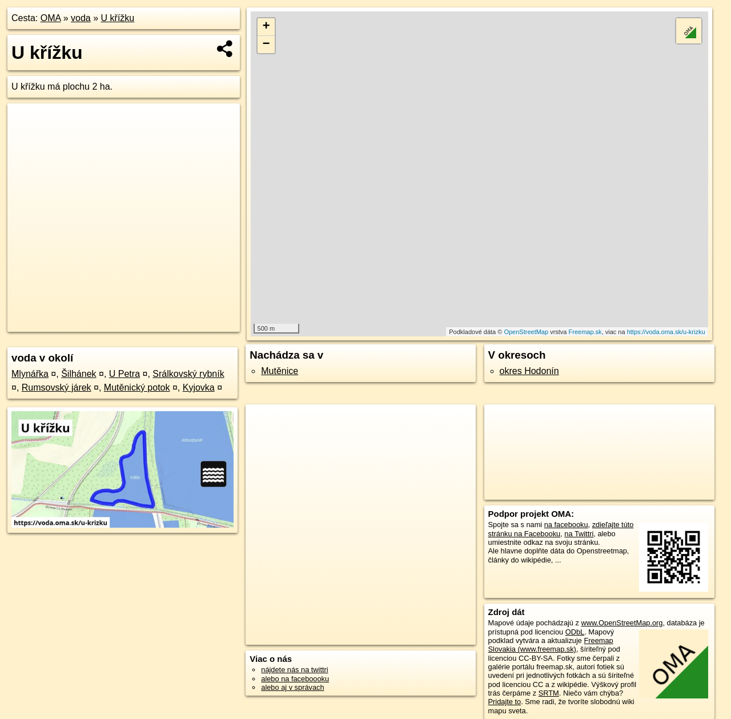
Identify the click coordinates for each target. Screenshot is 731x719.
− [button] (266, 44)
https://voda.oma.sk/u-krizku (666, 331)
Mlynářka (30, 374)
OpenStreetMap (526, 331)
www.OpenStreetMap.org (621, 622)
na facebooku (566, 524)
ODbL (574, 632)
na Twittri (578, 533)
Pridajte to (504, 701)
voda (81, 18)
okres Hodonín (529, 371)
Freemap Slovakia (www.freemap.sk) (550, 644)
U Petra (124, 374)
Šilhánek (78, 374)
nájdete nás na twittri (294, 669)
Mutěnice (279, 371)
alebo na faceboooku (295, 678)
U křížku (118, 18)
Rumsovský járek (56, 387)
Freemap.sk (585, 331)
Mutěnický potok (137, 387)
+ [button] (266, 26)
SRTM (549, 693)
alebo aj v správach (292, 687)
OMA (51, 18)
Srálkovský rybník (188, 374)
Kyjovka (199, 387)
